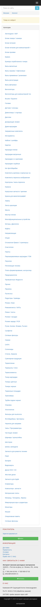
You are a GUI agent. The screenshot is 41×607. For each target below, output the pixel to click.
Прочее (7, 284)
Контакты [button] (20, 578)
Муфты (7, 229)
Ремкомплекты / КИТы (13, 307)
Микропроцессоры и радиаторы (16, 502)
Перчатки (8, 261)
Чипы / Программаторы (13, 428)
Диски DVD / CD (10, 470)
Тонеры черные (10, 386)
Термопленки (9, 363)
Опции (7, 238)
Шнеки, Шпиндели (11, 447)
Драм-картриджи (11, 126)
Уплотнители (9, 410)
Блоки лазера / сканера (13, 38)
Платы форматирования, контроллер (18, 270)
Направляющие (10, 233)
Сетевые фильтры (11, 335)
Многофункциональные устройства (17, 219)
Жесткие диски (10, 474)
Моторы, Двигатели (12, 224)
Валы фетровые (11, 85)
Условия (6, 552)
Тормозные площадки (12, 391)
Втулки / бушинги (11, 99)
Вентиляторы (10, 89)
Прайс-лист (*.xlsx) (9, 556)
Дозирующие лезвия (12, 122)
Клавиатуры (9, 484)
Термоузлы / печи (11, 368)
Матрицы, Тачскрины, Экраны (15, 498)
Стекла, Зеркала (11, 354)
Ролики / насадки (11, 317)
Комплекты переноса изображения (17, 177)
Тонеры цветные (11, 382)
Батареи (8, 461)
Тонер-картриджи (11, 377)
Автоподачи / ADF (11, 34)
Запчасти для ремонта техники (16, 451)
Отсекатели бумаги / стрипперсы (16, 242)
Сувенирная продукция (13, 358)
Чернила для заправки (13, 423)
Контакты (6, 554)
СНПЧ (7, 345)
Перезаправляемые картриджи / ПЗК (18, 256)
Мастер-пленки (10, 215)
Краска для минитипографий (15, 196)
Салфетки (8, 331)
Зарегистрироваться (10, 534)
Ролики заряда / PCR (12, 321)
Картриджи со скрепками (14, 159)
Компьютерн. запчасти (13, 488)
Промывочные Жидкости (14, 280)
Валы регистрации (11, 80)
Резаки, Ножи (10, 303)
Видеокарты (9, 465)
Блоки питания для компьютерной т (17, 48)
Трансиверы (9, 396)
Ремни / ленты (10, 312)
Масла (7, 210)
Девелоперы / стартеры (13, 112)
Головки (8, 103)
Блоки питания (10, 43)
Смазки (7, 340)
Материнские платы (12, 493)
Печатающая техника (12, 266)
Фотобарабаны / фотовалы (14, 419)
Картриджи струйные (12, 164)
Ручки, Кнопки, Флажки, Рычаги (16, 326)
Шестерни (8, 442)
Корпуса (8, 187)
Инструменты (10, 136)
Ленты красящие (11, 205)
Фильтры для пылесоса (13, 414)
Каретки (8, 145)
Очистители (9, 247)
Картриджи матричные (13, 154)
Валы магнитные (11, 66)
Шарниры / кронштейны (13, 437)
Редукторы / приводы (12, 298)
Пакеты (7, 252)
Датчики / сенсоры (11, 108)
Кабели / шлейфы (11, 140)
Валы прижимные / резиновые (16, 75)
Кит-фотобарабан (11, 168)
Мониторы (8, 507)
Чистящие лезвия (11, 433)
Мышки (7, 512)
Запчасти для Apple (12, 479)
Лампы (7, 201)
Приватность (7, 550)
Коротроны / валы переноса (15, 182)
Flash (7, 456)
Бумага (7, 57)
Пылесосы (8, 293)
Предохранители (11, 275)
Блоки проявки (10, 52)
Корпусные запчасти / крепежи (16, 191)
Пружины (8, 289)
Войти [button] (20, 538)
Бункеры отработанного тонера (16, 61)
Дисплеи (8, 117)
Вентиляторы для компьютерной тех (18, 94)
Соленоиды (9, 349)
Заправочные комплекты (14, 131)
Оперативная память (12, 516)
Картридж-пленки (11, 150)
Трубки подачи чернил (13, 400)
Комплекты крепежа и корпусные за (17, 173)
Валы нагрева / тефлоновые (15, 71)
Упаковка (8, 405)
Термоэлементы (11, 372)
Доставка (6, 548)
